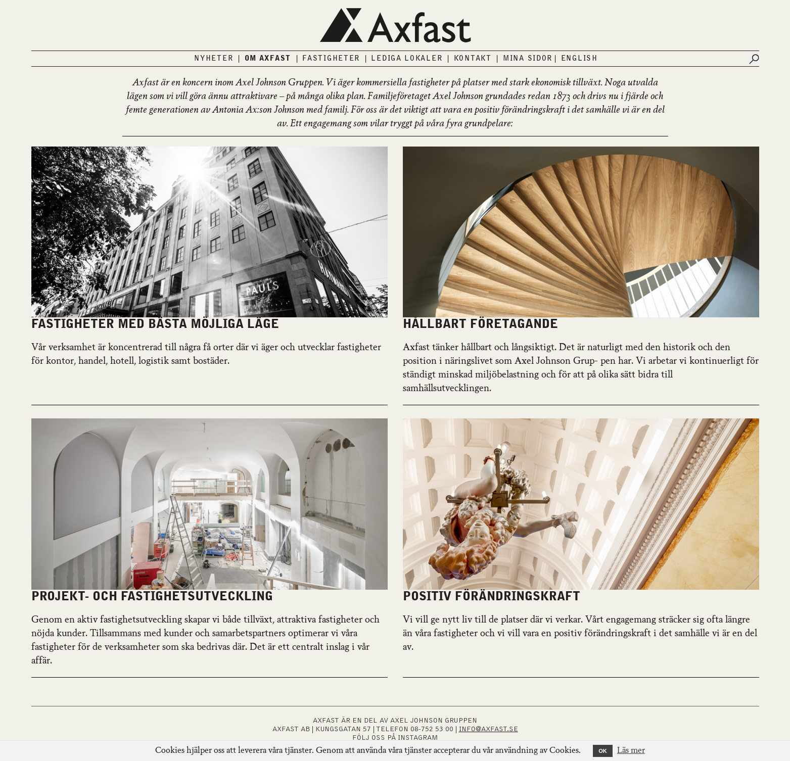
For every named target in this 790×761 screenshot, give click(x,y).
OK (602, 751)
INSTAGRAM (418, 737)
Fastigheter (331, 58)
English (579, 58)
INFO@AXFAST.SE (488, 729)
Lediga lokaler (406, 58)
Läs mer (631, 751)
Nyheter (213, 58)
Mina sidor (527, 58)
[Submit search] (754, 59)
